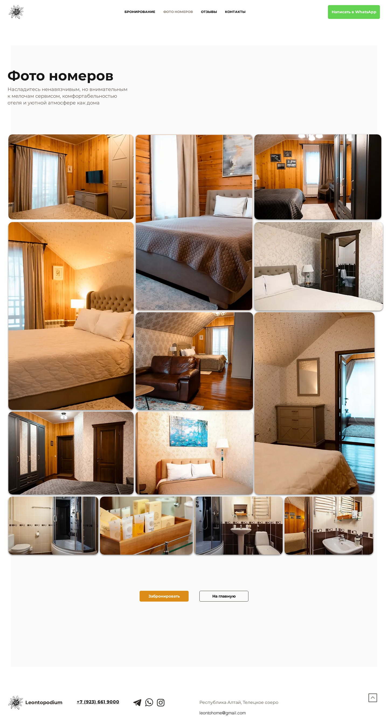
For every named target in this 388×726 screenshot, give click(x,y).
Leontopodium (44, 702)
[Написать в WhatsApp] (354, 12)
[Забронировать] (164, 596)
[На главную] (223, 596)
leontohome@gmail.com (222, 712)
